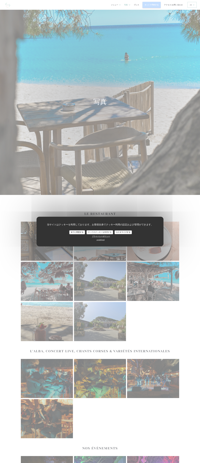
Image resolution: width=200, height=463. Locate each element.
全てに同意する (77, 232)
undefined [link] (101, 239)
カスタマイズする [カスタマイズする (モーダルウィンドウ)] (123, 232)
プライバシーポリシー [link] (101, 236)
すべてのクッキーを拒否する (100, 232)
